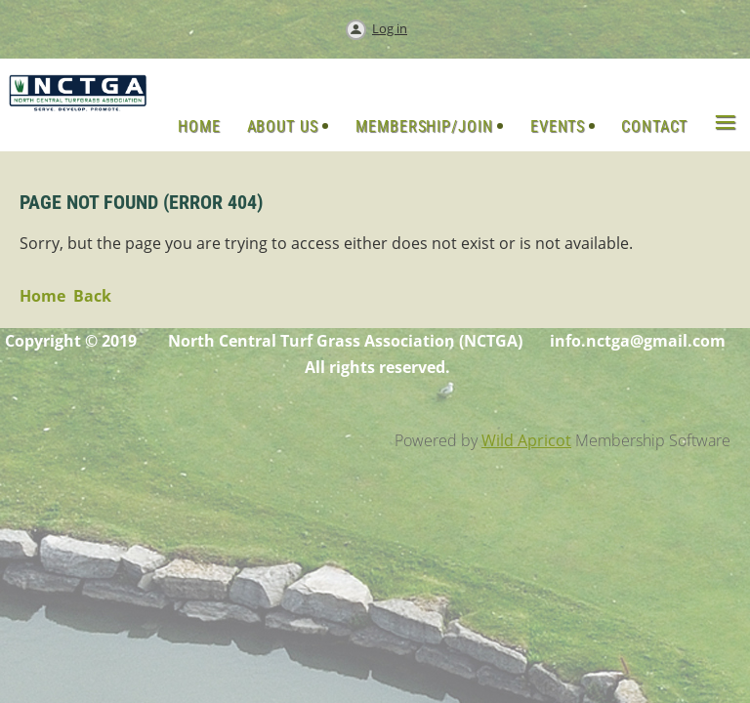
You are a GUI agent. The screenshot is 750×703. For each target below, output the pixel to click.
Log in (389, 28)
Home (42, 296)
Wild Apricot (526, 440)
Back (92, 296)
